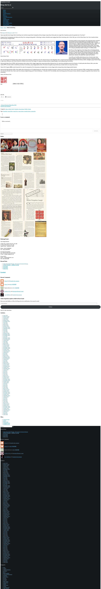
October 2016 (6, 381)
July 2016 (5, 383)
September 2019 (6, 350)
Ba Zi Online (6, 21)
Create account (6, 419)
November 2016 (6, 380)
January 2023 (6, 326)
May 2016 (5, 386)
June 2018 (5, 361)
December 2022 (6, 327)
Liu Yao (5, 580)
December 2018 (6, 357)
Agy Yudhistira (7, 294)
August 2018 (6, 359)
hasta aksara (21, 109)
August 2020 (6, 340)
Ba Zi (4, 14)
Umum (4, 18)
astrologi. (5, 571)
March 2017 (5, 375)
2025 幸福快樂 (13, 284)
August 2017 (6, 369)
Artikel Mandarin (7, 13)
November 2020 (6, 339)
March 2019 (5, 355)
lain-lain (5, 579)
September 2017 (6, 368)
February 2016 (6, 389)
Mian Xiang (5, 20)
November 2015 (6, 393)
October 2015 (6, 394)
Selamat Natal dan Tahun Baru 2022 (8, 105)
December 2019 (6, 347)
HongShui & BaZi (5, 2)
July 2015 (5, 398)
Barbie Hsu (5, 268)
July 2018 (5, 360)
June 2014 (5, 413)
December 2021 (6, 334)
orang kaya (15, 111)
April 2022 (5, 332)
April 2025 (5, 315)
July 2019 (5, 353)
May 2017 (5, 373)
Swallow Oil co (7, 291)
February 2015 (6, 403)
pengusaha (33, 111)
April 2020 (5, 342)
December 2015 (6, 392)
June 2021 (5, 336)
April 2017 (5, 374)
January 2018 (6, 365)
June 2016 (5, 385)
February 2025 (6, 316)
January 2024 (6, 320)
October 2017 (6, 367)
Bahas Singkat (6, 573)
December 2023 (6, 321)
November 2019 (6, 348)
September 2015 (6, 395)
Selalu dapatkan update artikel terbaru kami (12, 298)
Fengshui (5, 16)
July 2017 (5, 370)
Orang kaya (5, 582)
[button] (9, 145)
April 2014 (5, 414)
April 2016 (5, 387)
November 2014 (6, 407)
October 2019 (6, 349)
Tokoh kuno (5, 585)
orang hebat (10, 111)
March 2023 (5, 324)
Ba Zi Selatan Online (7, 23)
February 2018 (6, 363)
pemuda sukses (27, 111)
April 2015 (5, 401)
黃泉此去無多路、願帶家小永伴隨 (11, 265)
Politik (26, 109)
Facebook (5, 111)
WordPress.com (6, 424)
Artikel (9, 109)
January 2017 (6, 377)
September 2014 (6, 409)
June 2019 (5, 354)
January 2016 (6, 390)
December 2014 (6, 406)
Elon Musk (5, 266)
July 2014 (5, 412)
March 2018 (5, 362)
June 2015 (5, 399)
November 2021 (6, 335)
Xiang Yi (4, 32)
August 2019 (6, 352)
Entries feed (5, 421)
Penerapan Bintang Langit (17, 291)
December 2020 (6, 337)
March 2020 (5, 343)
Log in (4, 420)
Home (2, 27)
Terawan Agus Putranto (5, 106)
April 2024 (5, 319)
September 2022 (6, 328)
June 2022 (5, 330)
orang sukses (21, 111)
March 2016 (5, 388)
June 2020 (5, 341)
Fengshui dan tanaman (14, 281)
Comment (96, 130)
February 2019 (6, 356)
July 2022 (5, 329)
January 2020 (6, 346)
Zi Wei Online (6, 24)
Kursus (4, 12)
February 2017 (6, 376)
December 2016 (6, 379)
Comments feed (6, 423)
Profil (4, 11)
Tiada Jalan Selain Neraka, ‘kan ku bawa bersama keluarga (15, 263)
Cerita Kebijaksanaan (7, 17)
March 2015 (5, 402)
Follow (50, 307)
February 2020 (6, 344)
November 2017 (6, 366)
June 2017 (5, 372)
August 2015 (6, 396)
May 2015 (5, 400)
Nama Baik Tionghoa (7, 25)
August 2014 (6, 411)
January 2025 (6, 317)
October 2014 (6, 408)
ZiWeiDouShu (6, 19)
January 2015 (6, 405)
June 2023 (5, 322)
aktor (5, 27)
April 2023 (5, 323)
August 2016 (6, 382)
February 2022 (6, 333)
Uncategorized (6, 587)
